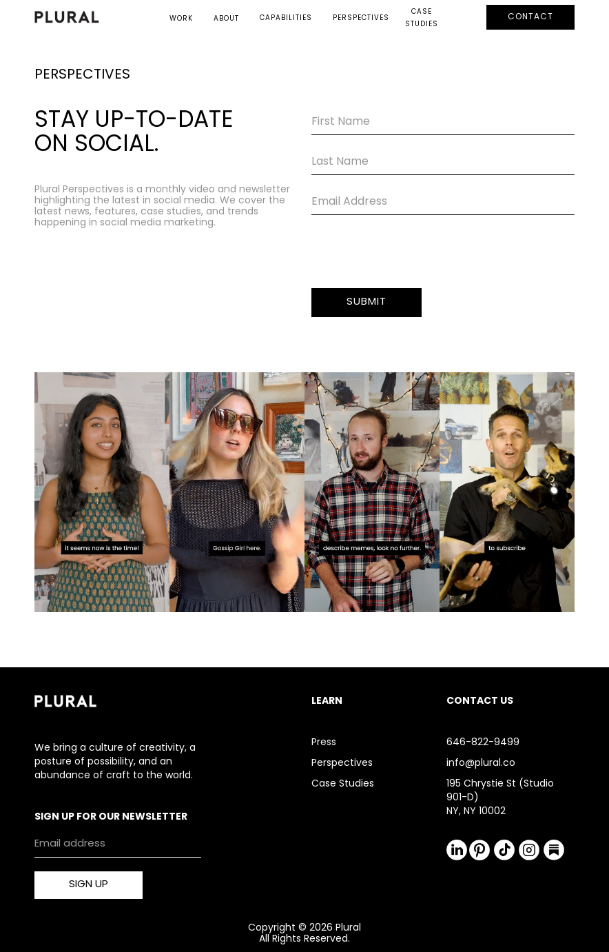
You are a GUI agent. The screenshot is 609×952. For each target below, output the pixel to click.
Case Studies (342, 784)
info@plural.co (480, 763)
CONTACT (530, 17)
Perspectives (342, 763)
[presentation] (416, 256)
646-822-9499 (482, 743)
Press (323, 743)
